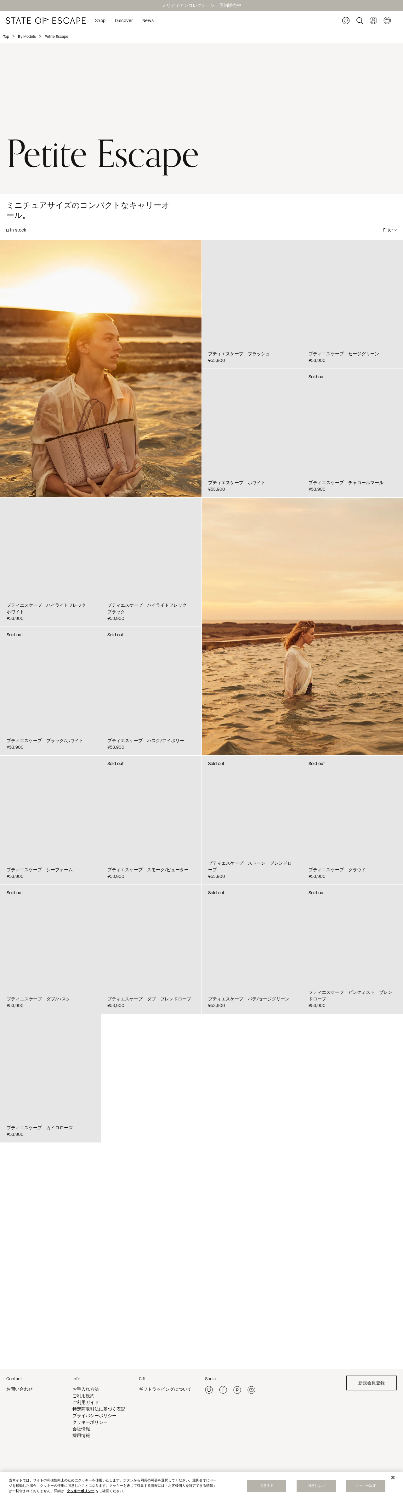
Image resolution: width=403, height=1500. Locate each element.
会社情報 (81, 1429)
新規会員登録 (371, 1383)
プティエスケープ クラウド (337, 870)
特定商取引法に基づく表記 (98, 1409)
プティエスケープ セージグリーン (344, 354)
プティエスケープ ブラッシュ (239, 354)
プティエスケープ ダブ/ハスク (38, 999)
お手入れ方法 (85, 1389)
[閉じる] (393, 1478)
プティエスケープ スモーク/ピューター (148, 870)
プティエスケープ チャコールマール (346, 483)
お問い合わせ (19, 1389)
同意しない (316, 1486)
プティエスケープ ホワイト (236, 483)
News (148, 21)
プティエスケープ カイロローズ (40, 1128)
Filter (388, 230)
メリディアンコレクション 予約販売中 (201, 6)
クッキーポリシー (90, 1422)
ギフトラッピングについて (165, 1389)
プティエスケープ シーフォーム (40, 870)
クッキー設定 (366, 1486)
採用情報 (81, 1436)
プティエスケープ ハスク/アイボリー (145, 741)
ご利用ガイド (85, 1403)
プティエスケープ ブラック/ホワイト (45, 741)
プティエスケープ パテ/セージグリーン (248, 999)
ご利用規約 (83, 1396)
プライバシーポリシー (94, 1416)
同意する (267, 1486)
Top (6, 36)
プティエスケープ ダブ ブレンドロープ (149, 999)
